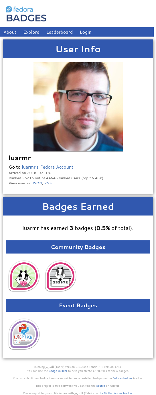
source (100, 386)
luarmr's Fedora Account (47, 166)
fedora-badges (122, 378)
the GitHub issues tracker (116, 393)
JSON (37, 182)
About (9, 32)
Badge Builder (58, 371)
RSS (48, 182)
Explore (31, 32)
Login (86, 32)
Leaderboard (59, 32)
